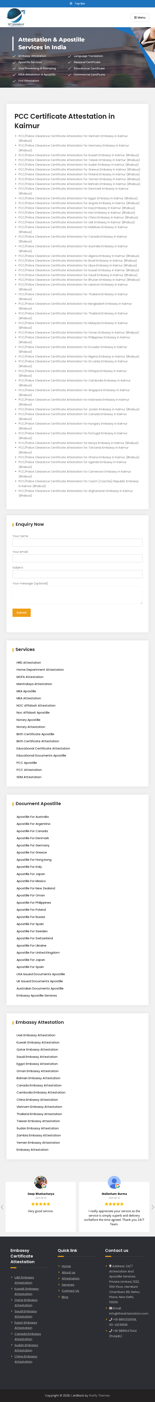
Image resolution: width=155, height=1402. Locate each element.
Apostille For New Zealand (36, 888)
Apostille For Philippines (34, 902)
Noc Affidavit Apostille (33, 712)
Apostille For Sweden (32, 931)
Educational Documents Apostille (41, 755)
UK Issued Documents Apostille (40, 981)
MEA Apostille (26, 691)
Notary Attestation (31, 726)
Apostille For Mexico (31, 881)
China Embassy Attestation (37, 1099)
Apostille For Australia (33, 816)
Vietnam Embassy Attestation (39, 1106)
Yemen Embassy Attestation (38, 1142)
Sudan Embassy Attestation (38, 1128)
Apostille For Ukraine (31, 945)
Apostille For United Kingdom (38, 952)
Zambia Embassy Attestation (39, 1135)
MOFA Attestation (30, 676)
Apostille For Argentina (33, 823)
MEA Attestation (29, 698)
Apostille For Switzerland (35, 938)
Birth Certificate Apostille (35, 734)
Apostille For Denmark (33, 838)
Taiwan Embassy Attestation (38, 1121)
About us (68, 1272)
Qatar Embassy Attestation (37, 1049)
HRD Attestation (29, 662)
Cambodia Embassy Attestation (41, 1092)
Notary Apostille (28, 719)
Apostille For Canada (32, 830)
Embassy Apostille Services (37, 995)
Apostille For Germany (33, 845)
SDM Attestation (29, 776)
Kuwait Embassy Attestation (38, 1042)
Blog (65, 1296)
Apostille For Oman (31, 895)
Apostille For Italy (29, 866)
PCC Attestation (29, 769)
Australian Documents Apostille (40, 988)
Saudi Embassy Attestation (37, 1056)
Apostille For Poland (31, 909)
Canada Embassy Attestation (39, 1085)
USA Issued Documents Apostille (41, 974)
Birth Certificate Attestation (38, 741)
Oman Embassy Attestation (38, 1070)
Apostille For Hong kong (34, 859)
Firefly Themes (99, 1395)
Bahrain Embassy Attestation (38, 1078)
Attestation (71, 1278)
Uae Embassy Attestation (36, 1035)
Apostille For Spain (30, 924)
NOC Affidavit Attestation (36, 705)
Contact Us (70, 1290)
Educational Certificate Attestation (43, 748)
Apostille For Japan (31, 873)
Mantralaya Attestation (34, 684)
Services (68, 1284)
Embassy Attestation (32, 1149)
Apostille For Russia (31, 916)
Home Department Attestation (40, 669)
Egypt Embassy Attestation (37, 1063)
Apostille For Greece (32, 852)
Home (66, 1266)
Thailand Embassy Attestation (39, 1113)
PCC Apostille (27, 762)
